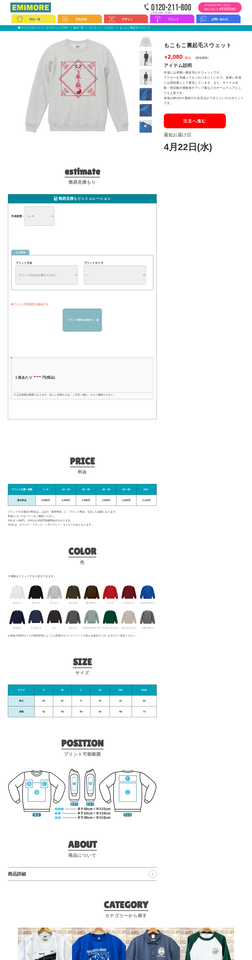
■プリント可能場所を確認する (30, 304)
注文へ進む (194, 121)
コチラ (29, 516)
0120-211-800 (171, 7)
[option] (77, 85)
